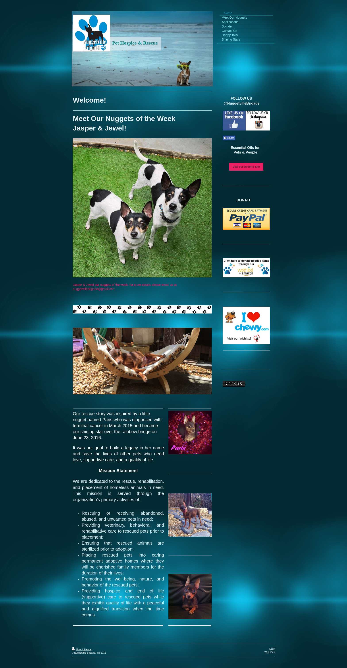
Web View (269, 652)
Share (229, 138)
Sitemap (87, 649)
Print (77, 649)
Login (272, 648)
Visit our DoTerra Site (246, 166)
